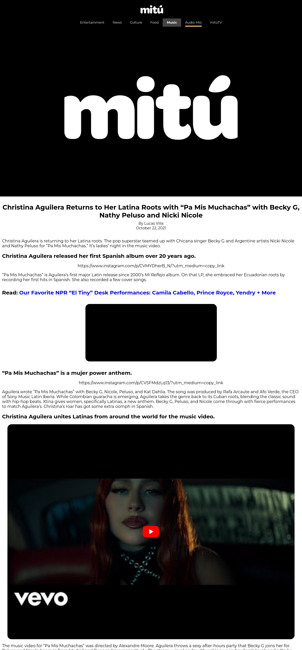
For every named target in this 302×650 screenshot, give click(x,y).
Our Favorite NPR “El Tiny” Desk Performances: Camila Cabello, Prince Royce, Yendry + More (147, 292)
